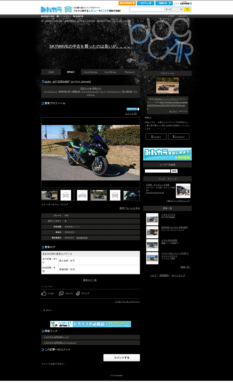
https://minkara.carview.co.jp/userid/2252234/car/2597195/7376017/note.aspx (167, 105)
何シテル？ (173, 111)
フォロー (156, 136)
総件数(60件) (82, 238)
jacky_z (148, 117)
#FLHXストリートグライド (166, 99)
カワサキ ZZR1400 (81, 81)
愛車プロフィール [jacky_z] (119, 21)
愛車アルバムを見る (130, 208)
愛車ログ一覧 (90, 280)
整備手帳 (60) (65, 91)
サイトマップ (178, 275)
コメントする (121, 357)
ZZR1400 (91, 21)
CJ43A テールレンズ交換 (157, 185)
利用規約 (164, 275)
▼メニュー (130, 72)
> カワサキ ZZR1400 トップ (56, 337)
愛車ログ (97, 88)
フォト (102, 91)
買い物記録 (127, 91)
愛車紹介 (101, 21)
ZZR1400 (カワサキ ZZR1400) (174, 227)
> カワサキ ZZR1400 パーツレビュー (60, 342)
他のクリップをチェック (178, 201)
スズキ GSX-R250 (169, 240)
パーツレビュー (50, 91)
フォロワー (179, 136)
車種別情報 (70, 21)
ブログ (51, 72)
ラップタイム (110, 72)
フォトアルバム (90, 72)
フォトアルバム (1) (90, 91)
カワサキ (81, 21)
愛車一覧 (185, 267)
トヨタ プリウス (168, 214)
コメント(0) (131, 113)
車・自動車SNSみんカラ (52, 21)
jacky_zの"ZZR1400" (57, 81)
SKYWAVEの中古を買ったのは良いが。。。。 (90, 46)
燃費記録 (76, 91)
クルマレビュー (114, 91)
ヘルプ (176, 3)
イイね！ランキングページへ (127, 301)
